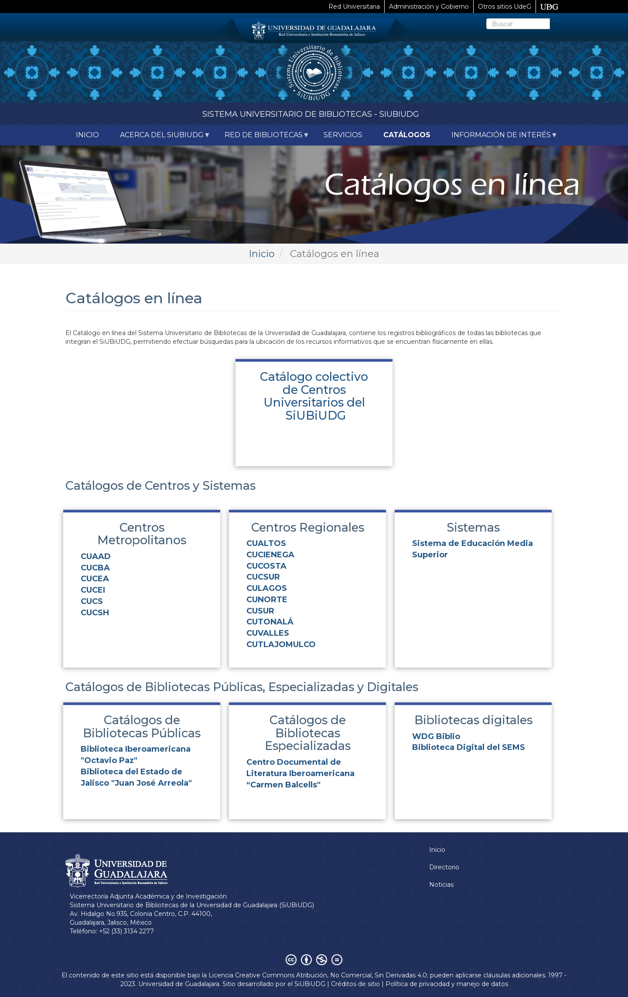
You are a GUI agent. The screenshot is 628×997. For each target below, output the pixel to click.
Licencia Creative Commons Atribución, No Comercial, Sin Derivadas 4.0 (317, 975)
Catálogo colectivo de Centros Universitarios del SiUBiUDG (314, 396)
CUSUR (260, 611)
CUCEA (95, 578)
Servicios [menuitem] (343, 135)
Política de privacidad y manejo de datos (447, 984)
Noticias (441, 884)
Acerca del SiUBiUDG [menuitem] (160, 138)
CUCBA (95, 568)
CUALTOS (266, 543)
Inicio (262, 254)
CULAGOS (266, 588)
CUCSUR (263, 577)
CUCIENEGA (270, 555)
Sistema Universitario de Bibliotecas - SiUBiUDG (310, 114)
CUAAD (96, 556)
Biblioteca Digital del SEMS (468, 747)
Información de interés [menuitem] (499, 138)
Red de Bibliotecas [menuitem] (262, 138)
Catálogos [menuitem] (406, 135)
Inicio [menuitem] (87, 135)
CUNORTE (266, 599)
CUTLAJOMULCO (281, 644)
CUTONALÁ (270, 622)
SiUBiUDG (309, 984)
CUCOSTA (266, 566)
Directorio (444, 867)
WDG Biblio (436, 736)
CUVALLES (267, 633)
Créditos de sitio (355, 984)
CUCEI (93, 590)
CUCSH (95, 612)
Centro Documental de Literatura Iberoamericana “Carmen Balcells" (300, 773)
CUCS (92, 601)
